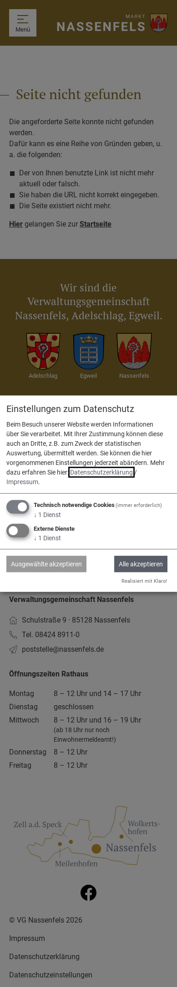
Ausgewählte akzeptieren (46, 564)
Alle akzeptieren (141, 564)
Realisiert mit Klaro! (144, 581)
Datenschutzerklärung (101, 472)
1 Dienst (47, 514)
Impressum (22, 482)
